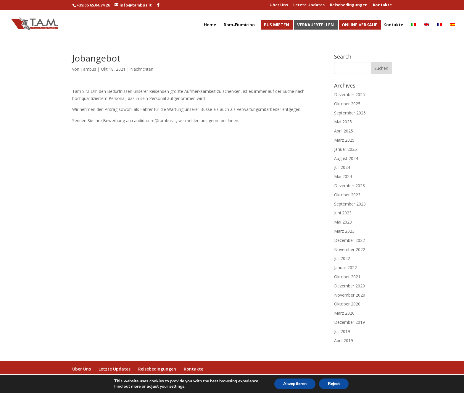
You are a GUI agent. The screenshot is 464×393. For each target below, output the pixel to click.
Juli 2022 (342, 258)
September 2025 (350, 113)
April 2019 (343, 340)
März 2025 (344, 140)
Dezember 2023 (349, 185)
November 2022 (349, 249)
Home (210, 25)
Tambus (88, 69)
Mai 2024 (343, 176)
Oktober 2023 (347, 195)
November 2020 (349, 295)
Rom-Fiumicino (239, 25)
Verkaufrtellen (315, 25)
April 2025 (343, 131)
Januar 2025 (345, 149)
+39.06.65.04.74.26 (93, 5)
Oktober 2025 (347, 103)
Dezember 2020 (349, 286)
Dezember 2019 (349, 322)
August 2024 (346, 158)
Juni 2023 (343, 213)
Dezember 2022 (349, 240)
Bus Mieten (276, 25)
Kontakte (382, 5)
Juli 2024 (342, 167)
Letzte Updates (309, 5)
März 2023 (344, 231)
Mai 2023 (343, 222)
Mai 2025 (343, 121)
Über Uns (279, 5)
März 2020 (344, 313)
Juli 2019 (342, 331)
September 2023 (350, 204)
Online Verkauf (359, 25)
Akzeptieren (295, 383)
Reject (334, 383)
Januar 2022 (345, 267)
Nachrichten (141, 69)
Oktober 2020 (347, 304)
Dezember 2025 (349, 94)
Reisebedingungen (349, 5)
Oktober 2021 (347, 276)
